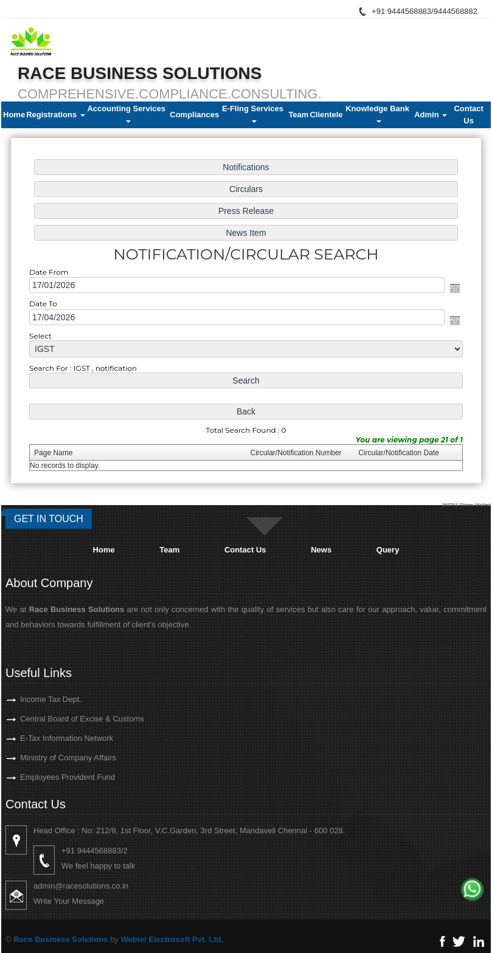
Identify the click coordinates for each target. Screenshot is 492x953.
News (321, 549)
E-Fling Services (254, 113)
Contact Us (468, 114)
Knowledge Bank (378, 113)
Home (14, 114)
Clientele (326, 114)
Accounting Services (127, 113)
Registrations (55, 114)
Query (388, 549)
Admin (430, 114)
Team (298, 114)
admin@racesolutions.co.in (102, 885)
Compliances (194, 114)
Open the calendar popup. (448, 289)
